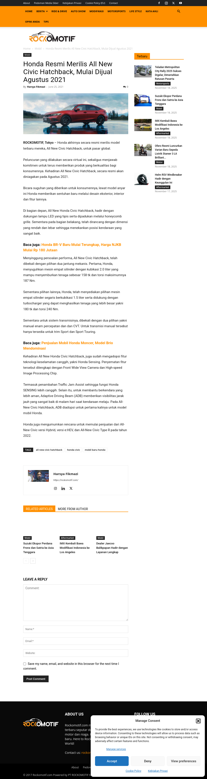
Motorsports (117, 11)
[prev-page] (26, 561)
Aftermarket (67, 537)
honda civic (73, 449)
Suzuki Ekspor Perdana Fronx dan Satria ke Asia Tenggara (38, 548)
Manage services (116, 749)
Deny (147, 761)
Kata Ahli (152, 11)
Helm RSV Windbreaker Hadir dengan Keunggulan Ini (168, 180)
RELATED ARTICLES (39, 509)
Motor (159, 163)
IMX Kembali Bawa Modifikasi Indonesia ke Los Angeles (75, 548)
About (26, 3)
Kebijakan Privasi (158, 770)
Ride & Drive (59, 11)
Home (29, 11)
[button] (198, 721)
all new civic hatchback (49, 449)
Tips (46, 21)
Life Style (136, 11)
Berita (42, 11)
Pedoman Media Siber (46, 3)
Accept (112, 761)
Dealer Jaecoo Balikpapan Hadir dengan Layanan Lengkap (112, 548)
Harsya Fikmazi (36, 86)
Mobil (38, 48)
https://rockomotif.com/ (65, 480)
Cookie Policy (133, 770)
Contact (113, 3)
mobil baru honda (95, 449)
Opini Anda (32, 21)
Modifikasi (96, 11)
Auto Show (78, 11)
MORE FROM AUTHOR (73, 509)
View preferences (183, 761)
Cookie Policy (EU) (95, 3)
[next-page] (33, 561)
